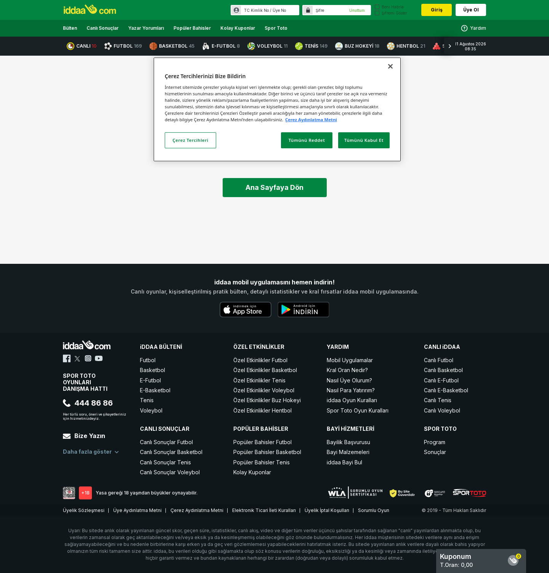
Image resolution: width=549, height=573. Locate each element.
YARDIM (338, 346)
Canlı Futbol (438, 360)
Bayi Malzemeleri (348, 452)
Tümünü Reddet (307, 140)
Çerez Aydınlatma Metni (196, 510)
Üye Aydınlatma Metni (137, 510)
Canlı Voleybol (442, 410)
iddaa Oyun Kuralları (352, 400)
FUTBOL (123, 46)
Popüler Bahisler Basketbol (267, 452)
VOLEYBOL (267, 46)
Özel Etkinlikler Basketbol (265, 370)
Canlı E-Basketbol (446, 390)
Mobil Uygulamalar (350, 360)
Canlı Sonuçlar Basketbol (171, 452)
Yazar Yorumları (146, 28)
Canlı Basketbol (443, 370)
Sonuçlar (435, 452)
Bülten (70, 28)
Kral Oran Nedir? (347, 370)
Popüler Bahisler (192, 28)
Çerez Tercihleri (191, 140)
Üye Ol (471, 10)
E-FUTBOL (221, 46)
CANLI (81, 46)
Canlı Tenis (437, 400)
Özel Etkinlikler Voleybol (263, 390)
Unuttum (357, 10)
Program (434, 442)
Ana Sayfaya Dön (274, 187)
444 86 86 (88, 403)
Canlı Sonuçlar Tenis (165, 462)
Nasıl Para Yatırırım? (351, 390)
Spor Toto (276, 28)
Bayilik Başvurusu (348, 442)
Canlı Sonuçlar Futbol (166, 442)
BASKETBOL (171, 46)
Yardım (473, 28)
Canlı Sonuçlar (103, 28)
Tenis (147, 400)
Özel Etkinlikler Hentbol (262, 410)
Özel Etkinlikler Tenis (259, 380)
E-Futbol (150, 380)
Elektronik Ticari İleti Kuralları (264, 510)
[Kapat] (390, 66)
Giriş (437, 10)
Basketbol (152, 370)
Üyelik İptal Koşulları (327, 510)
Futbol (148, 360)
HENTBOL (406, 46)
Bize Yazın (84, 436)
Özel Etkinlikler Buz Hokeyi (267, 400)
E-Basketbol (155, 390)
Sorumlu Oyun (373, 510)
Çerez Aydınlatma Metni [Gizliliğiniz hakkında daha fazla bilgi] (311, 119)
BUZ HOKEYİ (357, 46)
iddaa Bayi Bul (344, 462)
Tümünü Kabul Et (364, 140)
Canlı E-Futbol (441, 380)
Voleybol (151, 410)
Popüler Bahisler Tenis (261, 462)
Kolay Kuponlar (237, 28)
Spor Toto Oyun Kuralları (357, 410)
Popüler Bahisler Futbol (262, 442)
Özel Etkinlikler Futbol (260, 360)
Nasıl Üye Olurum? (349, 380)
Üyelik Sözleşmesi (83, 510)
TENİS (311, 46)
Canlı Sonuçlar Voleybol (170, 472)
